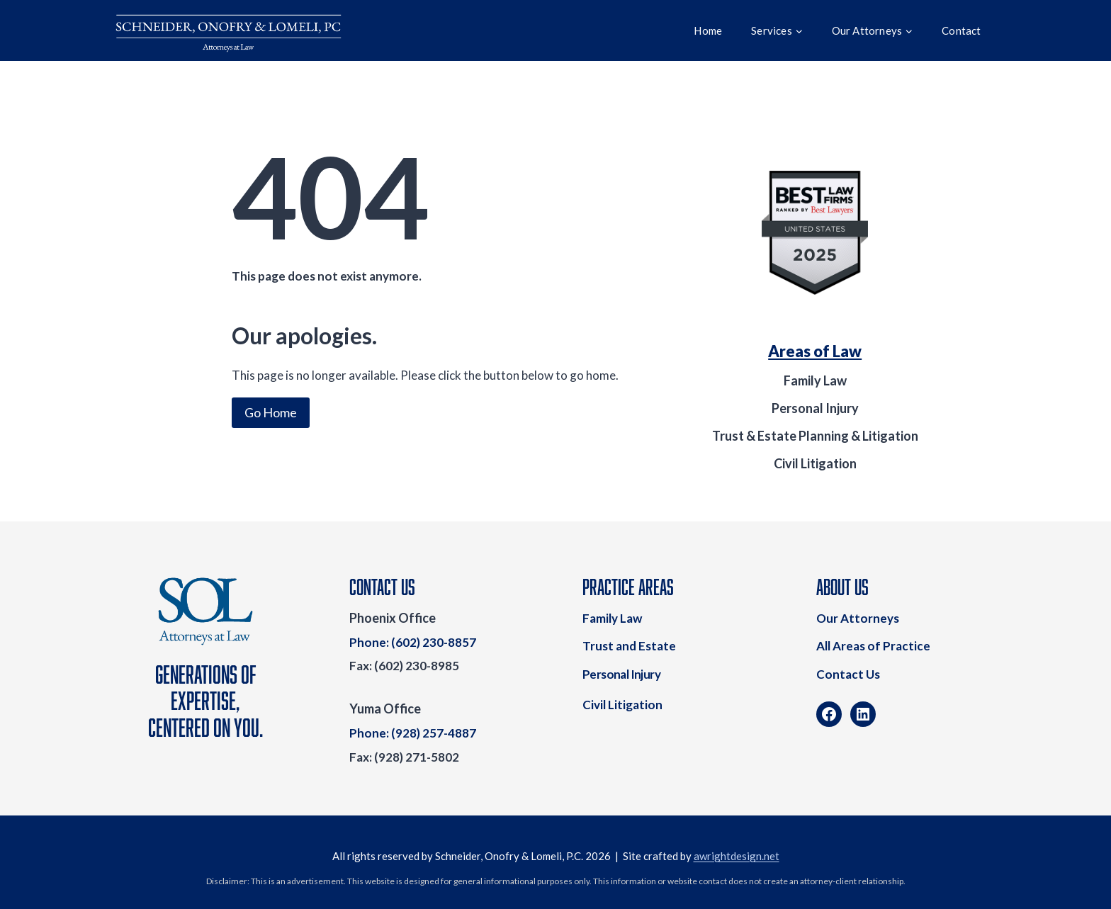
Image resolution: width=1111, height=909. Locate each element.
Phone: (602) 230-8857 (412, 642)
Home (708, 30)
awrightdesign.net (736, 855)
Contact (961, 30)
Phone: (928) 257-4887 (412, 732)
